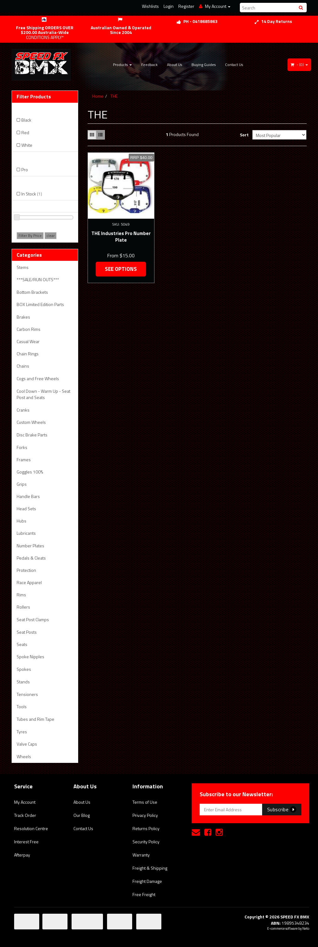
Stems (23, 267)
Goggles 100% (30, 471)
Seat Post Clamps (33, 619)
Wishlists (150, 6)
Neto (305, 928)
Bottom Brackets (32, 292)
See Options (121, 269)
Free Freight (143, 894)
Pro (24, 169)
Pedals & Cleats (31, 558)
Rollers (23, 607)
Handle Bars (28, 496)
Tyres (22, 731)
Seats (22, 644)
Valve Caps (27, 744)
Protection (26, 570)
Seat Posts (27, 632)
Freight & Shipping (149, 868)
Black (26, 120)
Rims (21, 594)
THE (114, 96)
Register (186, 6)
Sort (244, 134)
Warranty (141, 854)
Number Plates (30, 545)
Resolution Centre (31, 828)
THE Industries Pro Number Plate (121, 237)
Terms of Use (144, 802)
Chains (23, 366)
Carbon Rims (28, 329)
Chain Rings (28, 353)
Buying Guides (203, 65)
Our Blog (81, 815)
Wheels (24, 756)
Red (25, 132)
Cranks (23, 410)
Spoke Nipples (30, 656)
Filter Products (34, 97)
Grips (22, 484)
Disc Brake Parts (32, 434)
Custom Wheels (31, 422)
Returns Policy (145, 828)
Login (169, 6)
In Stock (31, 193)
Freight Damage (147, 881)
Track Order (25, 815)
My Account (24, 802)
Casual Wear (28, 341)
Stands (23, 681)
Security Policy (145, 841)
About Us (174, 65)
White (26, 145)
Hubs (21, 520)
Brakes (23, 317)
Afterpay (22, 854)
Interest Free (26, 841)
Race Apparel (29, 582)
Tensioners (27, 694)
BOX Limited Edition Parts (40, 304)
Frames (24, 459)
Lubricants (26, 533)
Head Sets (26, 508)
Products (122, 65)
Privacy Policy (145, 815)
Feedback (149, 65)
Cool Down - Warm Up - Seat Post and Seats (43, 394)
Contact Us (234, 65)
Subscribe (281, 809)
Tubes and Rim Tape (35, 719)
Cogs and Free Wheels (38, 378)
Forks (22, 447)
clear (50, 235)
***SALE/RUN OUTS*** (38, 279)
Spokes (24, 669)
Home (98, 96)
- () (299, 65)
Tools (22, 706)
